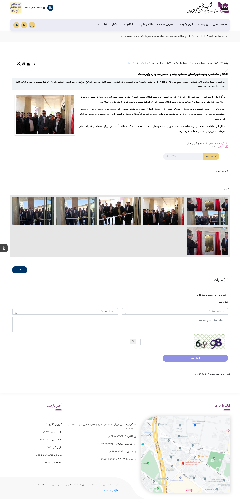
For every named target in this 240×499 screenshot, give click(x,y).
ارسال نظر (195, 358)
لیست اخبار (19, 270)
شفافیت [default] (127, 24)
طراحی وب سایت (110, 490)
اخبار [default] (114, 24)
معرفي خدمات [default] (165, 24)
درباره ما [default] (203, 24)
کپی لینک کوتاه (211, 156)
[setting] (4, 248)
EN (16, 25)
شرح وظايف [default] (185, 24)
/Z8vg (131, 63)
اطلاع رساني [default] (145, 24)
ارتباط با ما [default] (101, 24)
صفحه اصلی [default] (220, 24)
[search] (50, 8)
